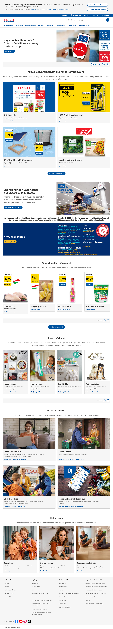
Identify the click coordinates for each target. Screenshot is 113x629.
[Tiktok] (29, 621)
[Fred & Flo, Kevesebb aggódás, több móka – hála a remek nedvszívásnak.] (69, 372)
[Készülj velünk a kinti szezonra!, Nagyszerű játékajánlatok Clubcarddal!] (29, 147)
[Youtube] (21, 621)
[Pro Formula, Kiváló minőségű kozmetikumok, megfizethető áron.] (42, 372)
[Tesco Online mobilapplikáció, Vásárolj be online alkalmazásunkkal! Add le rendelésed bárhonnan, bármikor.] (84, 487)
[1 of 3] (95, 64)
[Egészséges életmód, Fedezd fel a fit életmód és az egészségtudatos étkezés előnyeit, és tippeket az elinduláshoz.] (93, 549)
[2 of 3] (97, 64)
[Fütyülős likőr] (69, 292)
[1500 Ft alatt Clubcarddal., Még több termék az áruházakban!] (84, 102)
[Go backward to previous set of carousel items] (104, 320)
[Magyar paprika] (42, 292)
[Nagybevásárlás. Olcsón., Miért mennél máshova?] (84, 147)
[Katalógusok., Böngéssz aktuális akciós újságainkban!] (29, 102)
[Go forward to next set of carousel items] (108, 320)
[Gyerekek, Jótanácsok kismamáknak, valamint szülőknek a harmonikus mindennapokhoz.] (20, 549)
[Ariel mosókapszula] (97, 292)
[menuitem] (65, 15)
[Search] (107, 20)
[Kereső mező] (91, 20)
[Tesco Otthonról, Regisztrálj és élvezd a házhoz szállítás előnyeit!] (84, 439)
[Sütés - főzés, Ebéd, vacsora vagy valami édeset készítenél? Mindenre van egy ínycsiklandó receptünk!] (56, 549)
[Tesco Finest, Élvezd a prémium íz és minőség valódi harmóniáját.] (15, 372)
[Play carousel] (108, 64)
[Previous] (92, 64)
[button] (65, 15)
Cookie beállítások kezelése (60, 9)
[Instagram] (25, 621)
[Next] (103, 64)
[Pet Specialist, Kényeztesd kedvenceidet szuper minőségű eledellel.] (97, 372)
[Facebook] (16, 621)
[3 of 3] (100, 64)
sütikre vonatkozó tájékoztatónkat (40, 9)
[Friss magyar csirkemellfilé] (15, 293)
